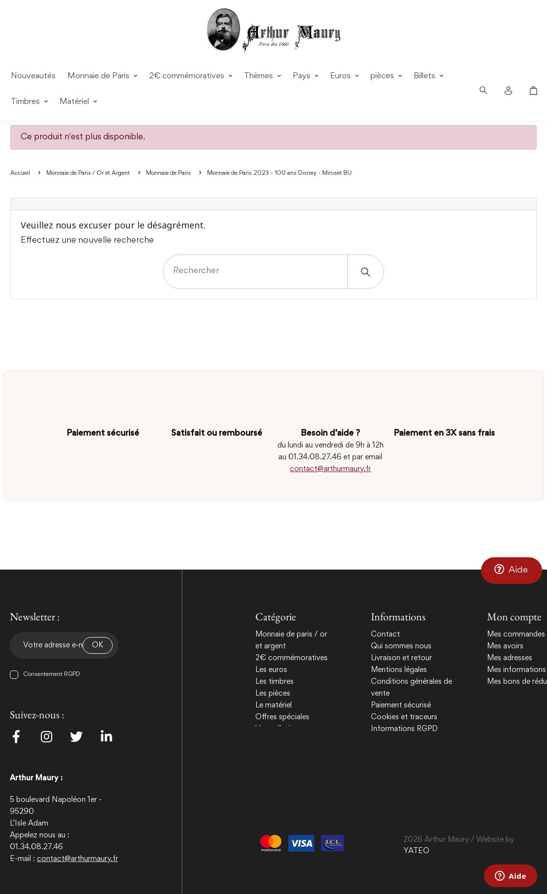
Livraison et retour (401, 658)
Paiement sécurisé (401, 705)
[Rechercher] (273, 272)
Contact (385, 634)
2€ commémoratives (291, 658)
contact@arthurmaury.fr (330, 469)
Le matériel (273, 705)
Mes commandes (516, 634)
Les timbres (274, 681)
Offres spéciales (282, 717)
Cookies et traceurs (404, 717)
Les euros (271, 670)
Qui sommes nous (401, 646)
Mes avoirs (505, 646)
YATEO (416, 851)
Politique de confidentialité (415, 740)
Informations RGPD (404, 729)
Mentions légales (399, 670)
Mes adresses (509, 658)
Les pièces (272, 693)
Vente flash (274, 729)
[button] (511, 570)
